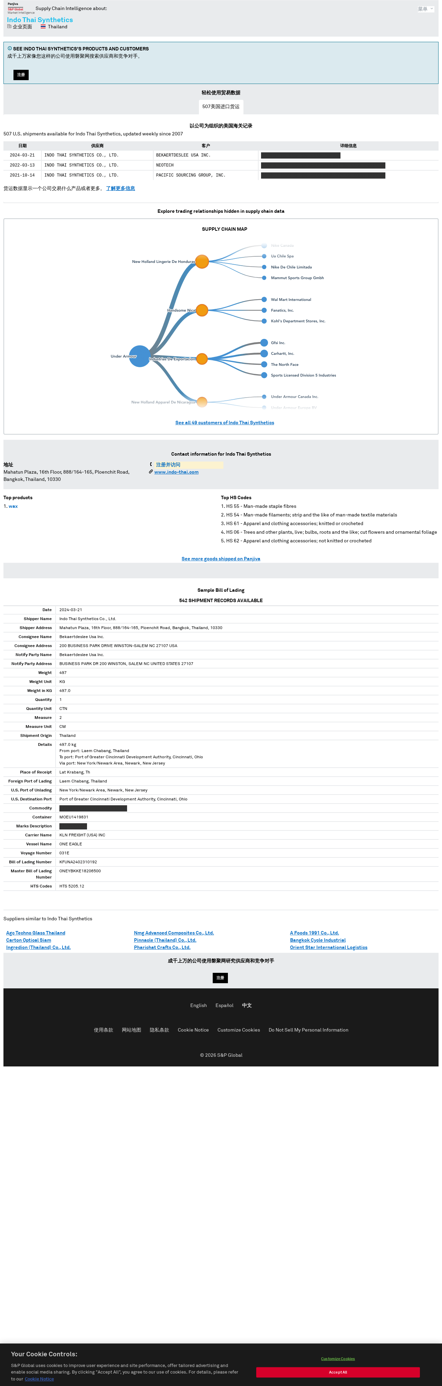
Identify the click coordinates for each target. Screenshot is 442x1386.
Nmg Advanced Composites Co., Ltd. (174, 933)
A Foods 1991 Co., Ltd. (314, 933)
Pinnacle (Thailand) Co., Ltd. (165, 940)
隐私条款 (159, 1030)
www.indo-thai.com (176, 472)
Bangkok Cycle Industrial (318, 940)
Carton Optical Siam (28, 940)
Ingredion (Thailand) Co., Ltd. (38, 947)
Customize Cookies (239, 1030)
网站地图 (131, 1030)
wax (13, 506)
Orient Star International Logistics (328, 947)
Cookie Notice (193, 1030)
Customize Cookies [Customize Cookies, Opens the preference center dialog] (338, 1365)
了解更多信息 (120, 188)
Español (224, 1005)
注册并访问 (168, 465)
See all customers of (224, 422)
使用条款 (103, 1030)
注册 (21, 75)
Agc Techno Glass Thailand (35, 933)
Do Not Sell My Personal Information (308, 1030)
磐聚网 (21, 8)
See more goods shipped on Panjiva (221, 559)
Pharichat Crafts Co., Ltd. (162, 947)
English (198, 1005)
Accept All (338, 1379)
